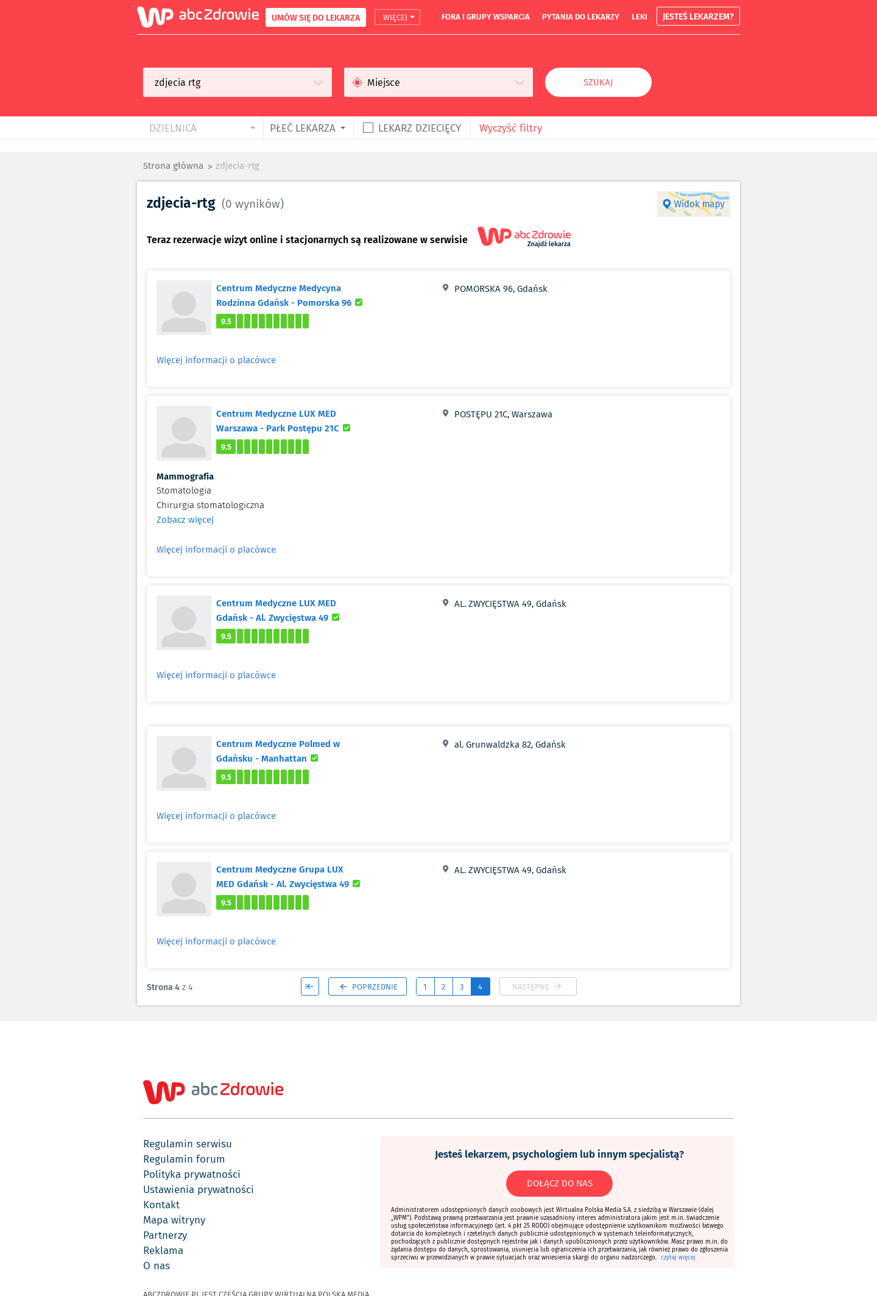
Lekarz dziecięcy (419, 127)
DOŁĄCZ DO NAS (560, 1183)
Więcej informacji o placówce (216, 360)
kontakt (161, 1204)
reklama (163, 1250)
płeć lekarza (303, 127)
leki (639, 16)
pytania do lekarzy (580, 16)
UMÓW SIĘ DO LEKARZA (316, 17)
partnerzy (165, 1235)
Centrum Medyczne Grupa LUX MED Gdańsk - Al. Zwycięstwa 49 (293, 876)
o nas (156, 1265)
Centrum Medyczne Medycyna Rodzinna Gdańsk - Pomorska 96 (293, 295)
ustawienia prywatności (198, 1189)
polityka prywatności (192, 1174)
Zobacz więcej (185, 519)
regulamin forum (184, 1159)
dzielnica (173, 127)
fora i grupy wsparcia (486, 16)
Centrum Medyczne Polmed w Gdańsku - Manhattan (293, 750)
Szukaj (598, 82)
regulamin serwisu (187, 1143)
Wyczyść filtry (510, 127)
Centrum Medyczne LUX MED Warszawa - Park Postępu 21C (293, 420)
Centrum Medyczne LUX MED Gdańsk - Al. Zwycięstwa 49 (293, 610)
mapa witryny (174, 1220)
